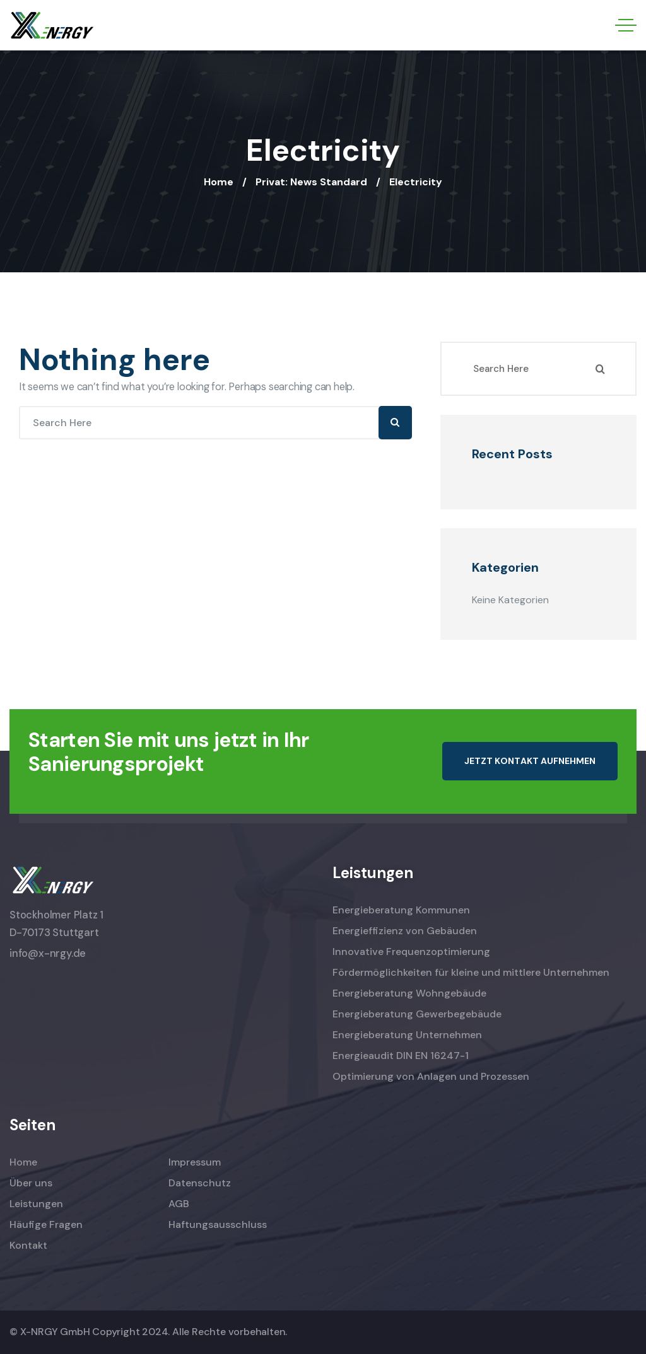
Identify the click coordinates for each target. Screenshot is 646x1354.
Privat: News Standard (311, 181)
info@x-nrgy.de (47, 953)
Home (218, 181)
